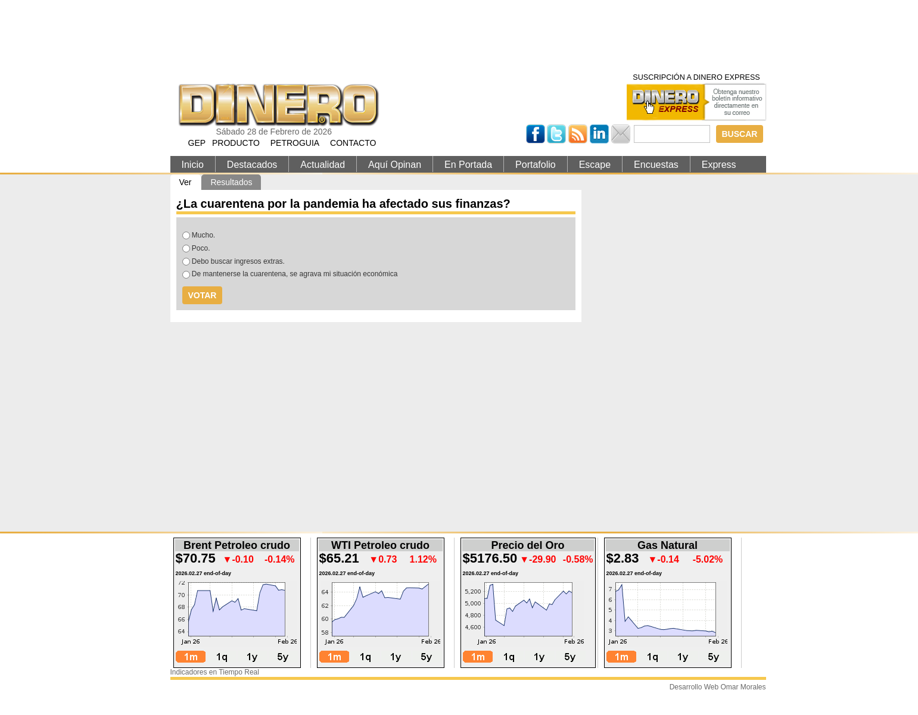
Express (719, 165)
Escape (595, 165)
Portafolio (535, 165)
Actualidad (322, 165)
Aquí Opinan (394, 165)
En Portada (468, 165)
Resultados (231, 182)
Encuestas (656, 165)
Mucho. (203, 235)
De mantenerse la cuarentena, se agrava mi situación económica (295, 274)
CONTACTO (353, 143)
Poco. (201, 248)
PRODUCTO (236, 143)
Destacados (252, 165)
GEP (197, 143)
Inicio (193, 165)
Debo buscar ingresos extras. (238, 261)
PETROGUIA (294, 143)
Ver (190, 182)
